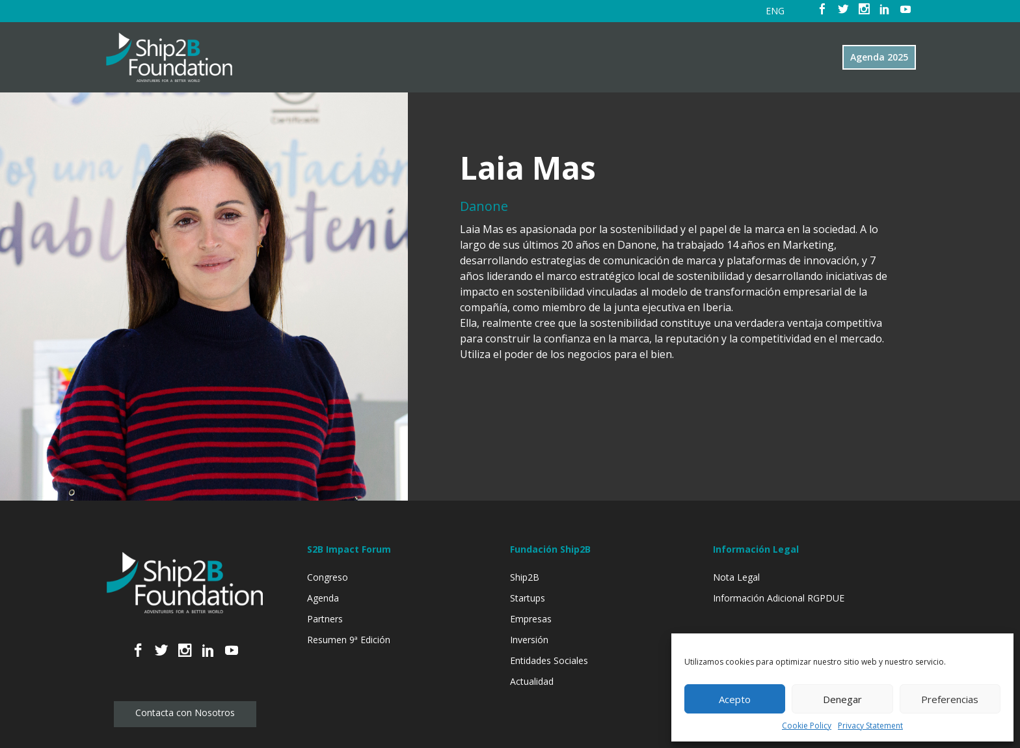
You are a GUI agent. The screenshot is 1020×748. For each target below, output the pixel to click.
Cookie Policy (806, 725)
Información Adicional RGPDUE (778, 598)
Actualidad (532, 681)
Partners (325, 619)
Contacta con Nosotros (185, 712)
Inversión (529, 639)
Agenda (323, 598)
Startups (527, 598)
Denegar (842, 699)
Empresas (531, 619)
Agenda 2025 (879, 57)
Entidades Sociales (549, 660)
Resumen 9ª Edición (348, 639)
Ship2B (524, 577)
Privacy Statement (870, 725)
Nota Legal (736, 577)
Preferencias (949, 699)
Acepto (735, 699)
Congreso (327, 577)
